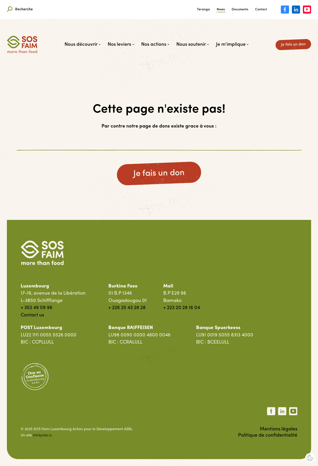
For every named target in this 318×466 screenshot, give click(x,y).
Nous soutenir (192, 44)
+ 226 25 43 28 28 (127, 307)
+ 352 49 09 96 (36, 307)
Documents (240, 9)
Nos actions (155, 44)
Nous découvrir (82, 44)
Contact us (32, 315)
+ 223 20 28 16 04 (181, 307)
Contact (261, 9)
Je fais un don (293, 44)
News (221, 9)
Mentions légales (278, 429)
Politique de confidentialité (267, 435)
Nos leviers (121, 44)
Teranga (203, 9)
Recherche (20, 9)
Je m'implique (232, 44)
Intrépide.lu (42, 435)
